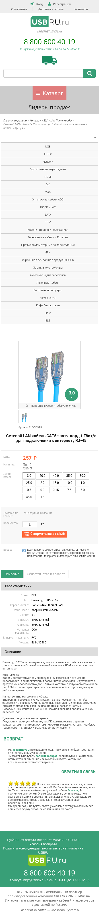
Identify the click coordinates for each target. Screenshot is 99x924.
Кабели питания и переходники (47, 229)
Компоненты (48, 297)
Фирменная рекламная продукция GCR (48, 260)
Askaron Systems (65, 910)
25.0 (29, 483)
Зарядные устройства (48, 267)
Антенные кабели (48, 282)
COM (48, 222)
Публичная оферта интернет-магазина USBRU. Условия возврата (43, 842)
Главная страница (15, 120)
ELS (45, 120)
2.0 (42, 483)
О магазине (19, 9)
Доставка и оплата (51, 9)
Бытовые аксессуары (47, 290)
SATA (48, 214)
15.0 (56, 483)
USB (48, 146)
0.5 (29, 490)
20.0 (42, 475)
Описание (12, 574)
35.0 (69, 475)
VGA (48, 192)
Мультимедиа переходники (48, 169)
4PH (48, 252)
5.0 (82, 490)
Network (48, 161)
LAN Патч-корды (61, 120)
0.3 (42, 490)
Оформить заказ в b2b (47, 534)
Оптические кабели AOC (48, 199)
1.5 (42, 497)
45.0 (29, 497)
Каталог (53, 93)
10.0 (69, 483)
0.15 (56, 490)
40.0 (56, 475)
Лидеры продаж (49, 107)
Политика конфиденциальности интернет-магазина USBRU (43, 850)
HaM (48, 313)
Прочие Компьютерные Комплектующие (48, 245)
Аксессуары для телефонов (48, 275)
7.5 (69, 490)
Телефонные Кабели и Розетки (48, 237)
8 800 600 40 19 (49, 41)
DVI (48, 184)
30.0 (83, 475)
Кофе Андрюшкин (48, 305)
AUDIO (48, 154)
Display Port (48, 207)
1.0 (82, 483)
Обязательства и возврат (46, 574)
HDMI (48, 176)
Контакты (81, 9)
